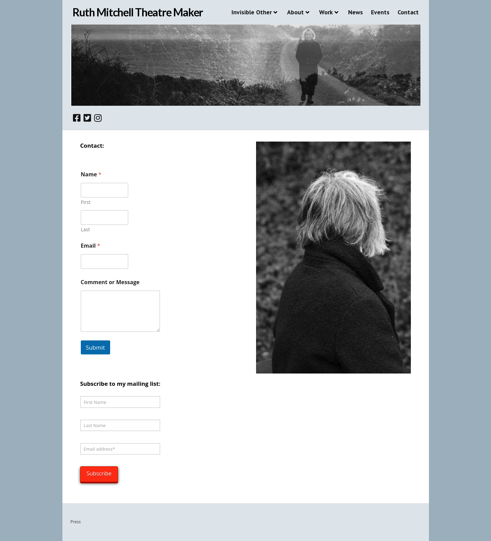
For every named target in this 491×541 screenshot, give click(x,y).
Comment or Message (110, 282)
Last (85, 229)
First (85, 202)
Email (90, 246)
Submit (95, 347)
